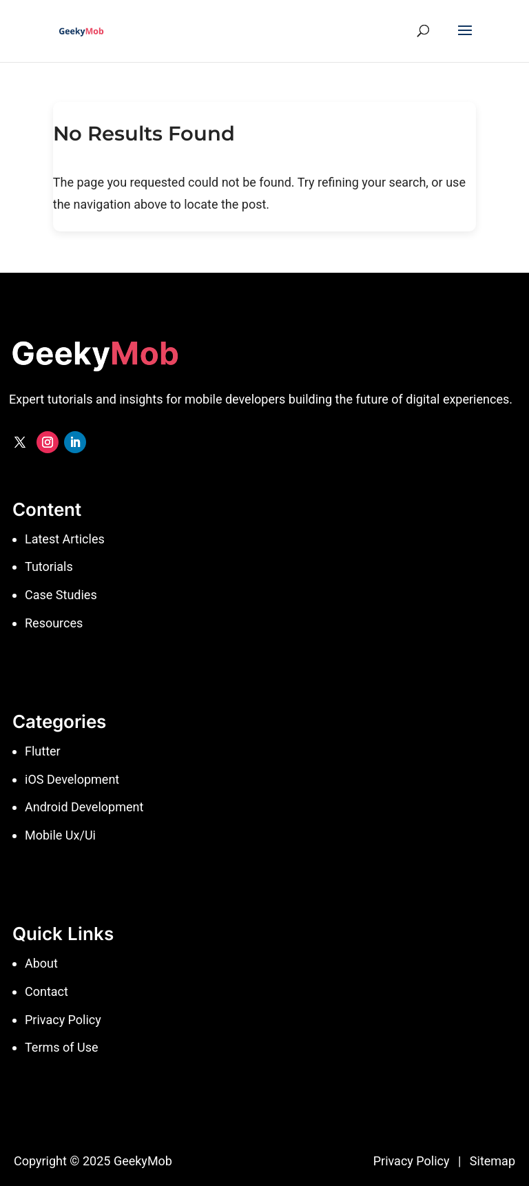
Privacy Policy (411, 1161)
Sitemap (492, 1161)
